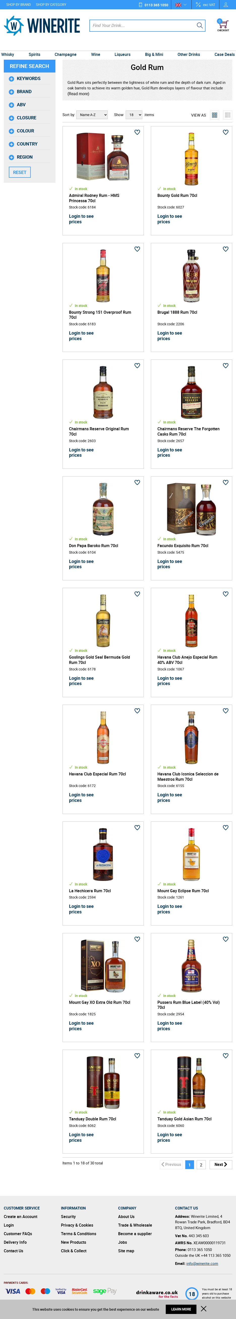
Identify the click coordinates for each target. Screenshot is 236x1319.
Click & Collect (73, 1251)
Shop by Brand (18, 4)
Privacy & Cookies (77, 1225)
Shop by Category (51, 4)
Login (9, 1225)
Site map (126, 1251)
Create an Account (20, 1216)
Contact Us (13, 1251)
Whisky (11, 46)
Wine (96, 46)
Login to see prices (81, 219)
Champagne (67, 46)
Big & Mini (152, 46)
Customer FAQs (18, 1233)
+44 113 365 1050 (215, 1255)
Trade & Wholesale (135, 1225)
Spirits (37, 46)
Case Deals (221, 46)
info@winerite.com (202, 1263)
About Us (126, 1216)
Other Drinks (186, 46)
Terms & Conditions (78, 1233)
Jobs (122, 1242)
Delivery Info (15, 1242)
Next (219, 1164)
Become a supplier (135, 1233)
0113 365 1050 (156, 5)
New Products (73, 1242)
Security (68, 1216)
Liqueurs (122, 46)
